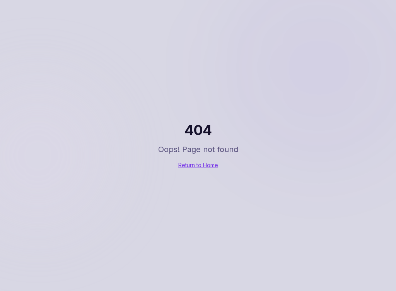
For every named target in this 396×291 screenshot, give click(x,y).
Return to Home (198, 165)
